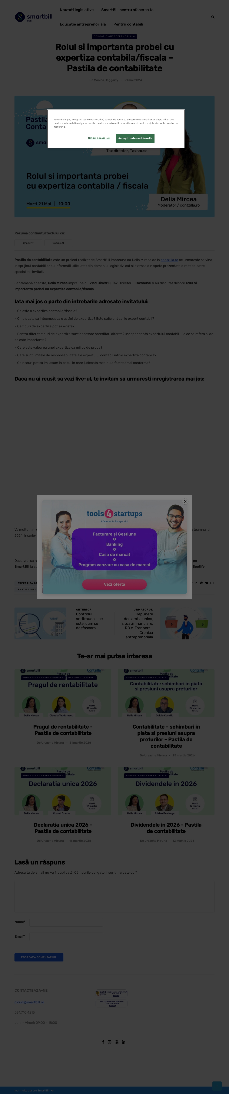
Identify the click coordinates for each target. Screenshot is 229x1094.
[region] (116, 128)
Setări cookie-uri (99, 138)
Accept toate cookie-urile (135, 138)
